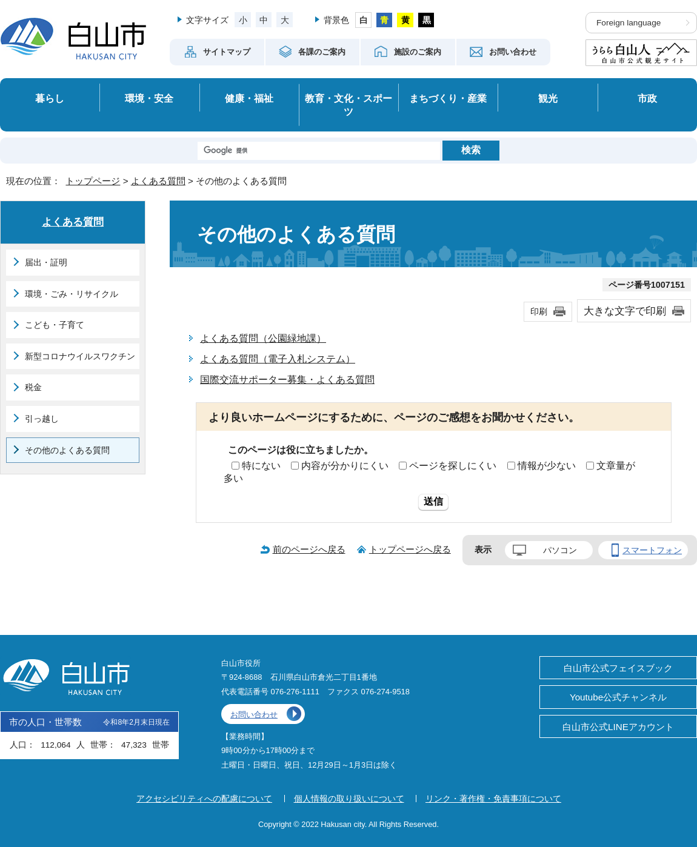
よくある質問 (158, 181)
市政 (647, 98)
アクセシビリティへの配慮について (204, 798)
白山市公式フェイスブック (618, 668)
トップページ (92, 181)
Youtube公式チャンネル (618, 697)
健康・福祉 (249, 98)
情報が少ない (547, 465)
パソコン (560, 550)
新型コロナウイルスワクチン (80, 356)
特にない (261, 465)
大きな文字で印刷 (625, 311)
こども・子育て (54, 325)
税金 (33, 387)
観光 (548, 98)
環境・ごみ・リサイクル (71, 294)
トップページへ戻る (410, 549)
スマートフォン (652, 550)
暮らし (49, 98)
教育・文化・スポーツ (348, 105)
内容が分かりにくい (345, 465)
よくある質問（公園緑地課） (263, 338)
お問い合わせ (254, 714)
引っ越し (42, 419)
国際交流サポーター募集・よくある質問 (287, 379)
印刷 (538, 311)
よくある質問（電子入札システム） (277, 359)
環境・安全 (149, 98)
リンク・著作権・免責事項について (493, 798)
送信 (433, 501)
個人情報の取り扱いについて (349, 798)
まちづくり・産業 (448, 98)
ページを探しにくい (452, 465)
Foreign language (628, 22)
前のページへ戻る (309, 549)
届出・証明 (46, 262)
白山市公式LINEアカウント (618, 727)
